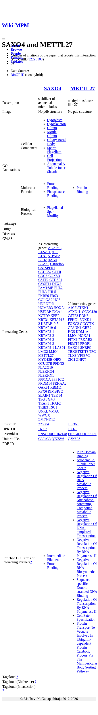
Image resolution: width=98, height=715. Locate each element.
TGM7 (51, 399)
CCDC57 (45, 272)
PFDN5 (58, 363)
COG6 (43, 276)
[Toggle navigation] (3, 39)
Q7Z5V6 (58, 439)
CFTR (56, 272)
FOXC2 (73, 324)
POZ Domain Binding (86, 454)
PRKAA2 (59, 383)
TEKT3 (82, 351)
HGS (56, 300)
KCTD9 (44, 316)
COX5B (54, 276)
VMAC (54, 411)
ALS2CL (44, 252)
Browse (16, 49)
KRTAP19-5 (50, 324)
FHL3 (42, 292)
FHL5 (52, 292)
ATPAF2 (54, 256)
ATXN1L (74, 312)
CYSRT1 (44, 284)
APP (55, 252)
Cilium (52, 128)
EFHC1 (73, 320)
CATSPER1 (46, 268)
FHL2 (58, 288)
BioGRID (17, 75)
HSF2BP (44, 312)
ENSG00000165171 (82, 434)
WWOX (44, 415)
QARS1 (44, 387)
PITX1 (73, 339)
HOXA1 (60, 308)
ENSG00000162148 (52, 434)
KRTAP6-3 (46, 343)
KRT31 (43, 320)
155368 (73, 424)
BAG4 (52, 260)
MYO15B (45, 359)
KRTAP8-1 (46, 347)
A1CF (72, 308)
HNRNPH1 (46, 304)
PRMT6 (73, 343)
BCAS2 (43, 264)
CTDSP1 (55, 280)
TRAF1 (43, 403)
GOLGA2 (45, 300)
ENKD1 (85, 320)
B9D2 (42, 260)
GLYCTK (87, 324)
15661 (72, 429)
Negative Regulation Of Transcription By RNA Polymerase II (87, 548)
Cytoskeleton (56, 124)
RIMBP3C (55, 391)
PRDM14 (45, 383)
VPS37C (83, 355)
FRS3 (54, 296)
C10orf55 (57, 264)
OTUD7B (45, 363)
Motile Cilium (52, 134)
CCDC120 (89, 312)
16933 (42, 429)
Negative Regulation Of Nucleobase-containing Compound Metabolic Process (87, 504)
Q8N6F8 (74, 439)
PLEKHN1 (46, 375)
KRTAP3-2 (46, 335)
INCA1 (57, 312)
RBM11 (56, 387)
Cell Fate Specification (86, 617)
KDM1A (82, 331)
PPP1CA (44, 379)
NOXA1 (84, 335)
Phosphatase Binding (56, 194)
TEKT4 (56, 395)
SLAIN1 (44, 395)
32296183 (35, 59)
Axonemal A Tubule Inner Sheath (56, 168)
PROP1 (85, 343)
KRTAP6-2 (46, 339)
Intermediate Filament (56, 558)
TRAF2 (55, 403)
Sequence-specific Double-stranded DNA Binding (87, 587)
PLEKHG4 (46, 371)
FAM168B (45, 288)
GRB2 (86, 327)
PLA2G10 (45, 367)
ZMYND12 (46, 419)
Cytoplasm (54, 120)
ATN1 (42, 256)
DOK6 (83, 316)
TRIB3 (43, 407)
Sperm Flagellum (54, 150)
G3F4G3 (44, 439)
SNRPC (85, 347)
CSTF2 (43, 280)
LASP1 (60, 347)
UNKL (43, 411)
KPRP (54, 316)
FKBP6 (43, 296)
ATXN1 (82, 308)
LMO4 (53, 351)
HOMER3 (45, 308)
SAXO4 (52, 88)
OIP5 (57, 359)
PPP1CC (58, 379)
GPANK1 (75, 327)
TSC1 (53, 407)
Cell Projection (54, 158)
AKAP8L (54, 248)
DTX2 (56, 284)
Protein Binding (53, 186)
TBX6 (72, 351)
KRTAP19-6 (47, 327)
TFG (41, 399)
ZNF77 (81, 359)
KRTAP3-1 (46, 331)
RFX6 (42, 391)
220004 (43, 424)
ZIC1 (71, 359)
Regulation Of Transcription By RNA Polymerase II (87, 605)
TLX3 (72, 355)
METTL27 (82, 88)
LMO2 (43, 351)
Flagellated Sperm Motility (55, 211)
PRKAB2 (85, 339)
